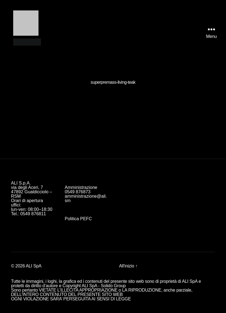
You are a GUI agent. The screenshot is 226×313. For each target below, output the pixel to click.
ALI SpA (34, 266)
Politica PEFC (78, 218)
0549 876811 (33, 213)
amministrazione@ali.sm (86, 198)
